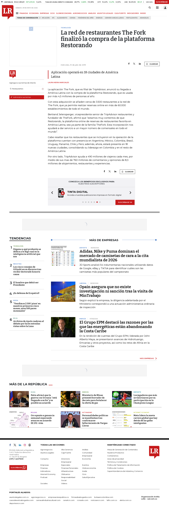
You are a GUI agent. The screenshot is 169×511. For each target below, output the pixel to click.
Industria (17, 264)
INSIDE (143, 13)
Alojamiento (62, 18)
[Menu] (18, 13)
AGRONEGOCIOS (80, 13)
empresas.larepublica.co (58, 497)
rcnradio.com (82, 500)
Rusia (33, 392)
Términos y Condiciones (117, 462)
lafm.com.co (112, 500)
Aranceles (144, 18)
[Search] (149, 7)
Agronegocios (46, 450)
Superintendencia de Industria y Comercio (125, 471)
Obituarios (65, 474)
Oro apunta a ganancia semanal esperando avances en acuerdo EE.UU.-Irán (42, 419)
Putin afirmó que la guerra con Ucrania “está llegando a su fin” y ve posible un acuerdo (44, 399)
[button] (51, 193)
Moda (15, 300)
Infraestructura (67, 471)
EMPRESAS (44, 13)
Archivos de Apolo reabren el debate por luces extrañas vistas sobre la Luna (28, 323)
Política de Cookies (115, 468)
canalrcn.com (68, 500)
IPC (53, 18)
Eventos (85, 465)
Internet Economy (141, 412)
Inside (84, 471)
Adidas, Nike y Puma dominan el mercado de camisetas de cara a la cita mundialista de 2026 (114, 255)
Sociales (44, 483)
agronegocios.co (38, 497)
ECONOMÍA (34, 13)
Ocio (84, 474)
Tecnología (18, 246)
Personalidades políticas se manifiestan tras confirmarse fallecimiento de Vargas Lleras (95, 420)
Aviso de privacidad (115, 459)
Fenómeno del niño (85, 18)
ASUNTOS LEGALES (105, 13)
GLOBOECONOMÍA (64, 13)
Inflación (46, 18)
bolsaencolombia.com (103, 497)
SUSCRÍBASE (162, 2)
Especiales (65, 465)
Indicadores (45, 471)
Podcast (43, 477)
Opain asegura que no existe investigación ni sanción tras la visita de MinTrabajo (116, 291)
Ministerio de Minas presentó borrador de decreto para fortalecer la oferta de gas (94, 399)
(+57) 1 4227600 (16, 459)
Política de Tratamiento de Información (123, 465)
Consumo (44, 459)
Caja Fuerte (66, 453)
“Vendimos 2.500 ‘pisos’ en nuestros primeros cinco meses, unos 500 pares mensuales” (27, 307)
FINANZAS (24, 13)
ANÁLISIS (92, 13)
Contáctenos (112, 456)
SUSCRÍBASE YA (125, 202)
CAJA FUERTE (120, 13)
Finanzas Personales (69, 468)
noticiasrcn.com (97, 500)
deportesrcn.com (16, 503)
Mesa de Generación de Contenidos (122, 450)
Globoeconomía (89, 468)
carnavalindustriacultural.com (48, 500)
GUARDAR (152, 64)
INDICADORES (133, 13)
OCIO (52, 13)
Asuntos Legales (47, 453)
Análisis (85, 450)
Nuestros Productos (115, 453)
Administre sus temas (21, 97)
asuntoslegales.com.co (19, 497)
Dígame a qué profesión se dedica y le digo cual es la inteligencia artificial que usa (27, 253)
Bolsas (34, 412)
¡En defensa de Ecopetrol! (26, 293)
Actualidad (87, 412)
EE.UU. (15, 318)
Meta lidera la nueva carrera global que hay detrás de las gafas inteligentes (145, 419)
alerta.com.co (125, 500)
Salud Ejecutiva (88, 477)
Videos (64, 483)
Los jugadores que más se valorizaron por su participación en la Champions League (145, 399)
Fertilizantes (131, 18)
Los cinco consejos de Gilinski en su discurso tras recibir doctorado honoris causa (27, 271)
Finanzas (44, 468)
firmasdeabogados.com (81, 497)
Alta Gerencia (67, 450)
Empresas (44, 465)
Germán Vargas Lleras (114, 18)
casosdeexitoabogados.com (21, 500)
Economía (86, 459)
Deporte (137, 392)
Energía (99, 18)
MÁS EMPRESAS (147, 358)
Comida (72, 18)
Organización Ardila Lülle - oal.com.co (150, 498)
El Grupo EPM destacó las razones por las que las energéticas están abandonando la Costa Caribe (116, 326)
